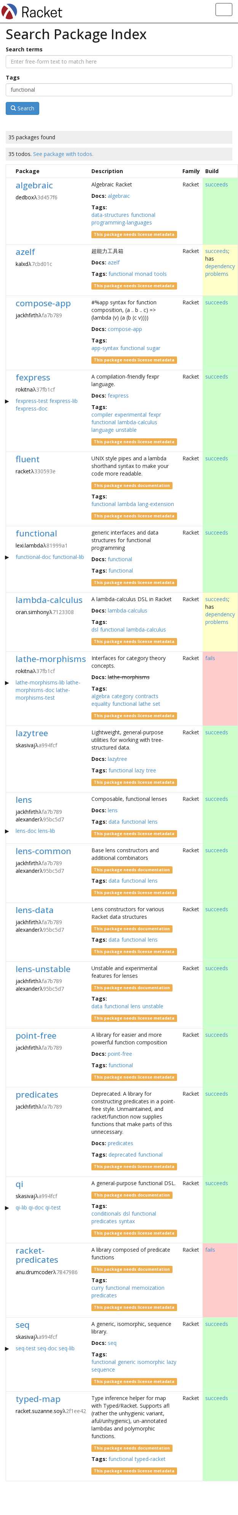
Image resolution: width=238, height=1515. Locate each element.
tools (160, 273)
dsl (94, 629)
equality (100, 703)
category (122, 696)
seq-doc (47, 1348)
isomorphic (151, 1361)
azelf (25, 252)
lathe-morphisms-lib (40, 682)
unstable (126, 429)
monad (143, 273)
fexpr (155, 414)
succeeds (216, 184)
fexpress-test (32, 400)
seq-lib (67, 1348)
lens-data (35, 910)
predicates (37, 1094)
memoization (148, 1287)
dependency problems (220, 270)
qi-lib (21, 1207)
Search (22, 108)
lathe (145, 703)
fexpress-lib (64, 400)
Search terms (24, 49)
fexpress (33, 377)
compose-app (43, 303)
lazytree (32, 733)
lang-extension (156, 504)
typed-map (38, 1399)
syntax (127, 1221)
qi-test (53, 1207)
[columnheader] (9, 171)
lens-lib (46, 830)
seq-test (26, 1348)
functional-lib (68, 556)
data (114, 821)
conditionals (106, 1213)
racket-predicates (37, 1255)
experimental (131, 414)
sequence (103, 1369)
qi (19, 1184)
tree (151, 770)
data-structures (110, 214)
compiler (102, 414)
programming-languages (121, 222)
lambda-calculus (137, 422)
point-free (36, 1035)
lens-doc (26, 830)
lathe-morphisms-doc (48, 686)
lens (24, 799)
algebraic (34, 185)
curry (97, 1287)
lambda (127, 504)
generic (127, 1361)
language (102, 429)
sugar (153, 348)
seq (23, 1324)
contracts (146, 696)
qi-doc (36, 1207)
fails (210, 658)
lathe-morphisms (51, 659)
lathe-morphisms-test (43, 693)
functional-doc (33, 556)
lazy (139, 770)
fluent (28, 459)
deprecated (122, 1154)
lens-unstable (43, 969)
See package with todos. (63, 154)
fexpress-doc (32, 408)
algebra (100, 696)
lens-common (43, 851)
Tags (13, 77)
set (156, 703)
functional (143, 214)
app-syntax (104, 348)
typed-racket (150, 1458)
